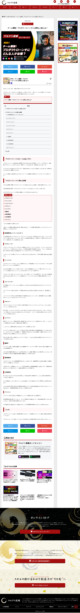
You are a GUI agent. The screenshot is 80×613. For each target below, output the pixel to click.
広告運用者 (9, 143)
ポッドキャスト (11, 16)
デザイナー (9, 129)
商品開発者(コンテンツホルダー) (14, 114)
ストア (65, 7)
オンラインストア (40, 606)
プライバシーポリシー (63, 606)
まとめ (7, 150)
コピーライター (10, 125)
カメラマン (9, 132)
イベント (55, 7)
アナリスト (10, 147)
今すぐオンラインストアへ (40, 531)
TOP (4, 16)
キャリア (25, 7)
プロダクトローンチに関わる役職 (13, 112)
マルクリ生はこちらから (40, 585)
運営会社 (51, 606)
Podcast (35, 7)
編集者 (8, 136)
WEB (5, 7)
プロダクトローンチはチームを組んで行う (15, 108)
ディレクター (10, 121)
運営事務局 (9, 140)
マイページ (75, 7)
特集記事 (45, 7)
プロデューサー (10, 118)
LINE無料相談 (6, 606)
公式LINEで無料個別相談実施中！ (40, 560)
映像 (15, 7)
